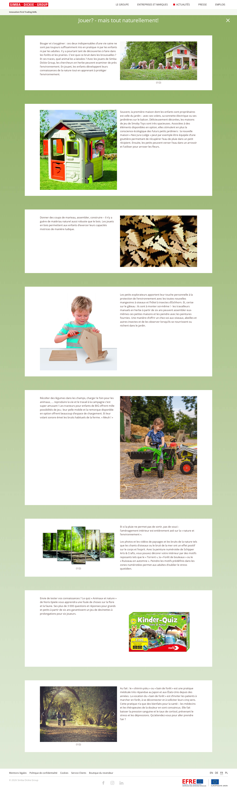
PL (226, 772)
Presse (201, 4)
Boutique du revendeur (101, 772)
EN (211, 772)
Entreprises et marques (151, 4)
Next (193, 60)
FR (221, 772)
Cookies (64, 772)
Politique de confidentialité (43, 772)
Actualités (181, 4)
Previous (123, 60)
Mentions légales (18, 772)
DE (216, 772)
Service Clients (78, 772)
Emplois (218, 4)
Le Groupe (121, 4)
